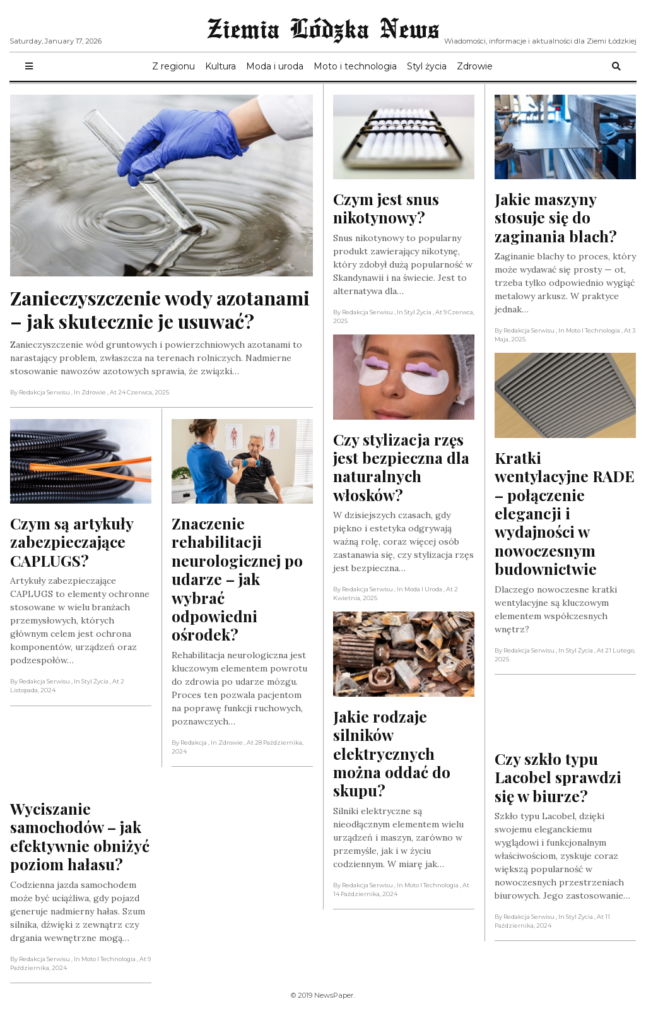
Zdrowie (475, 66)
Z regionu (173, 66)
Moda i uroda (274, 66)
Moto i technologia (355, 66)
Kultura (220, 66)
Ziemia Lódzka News (323, 28)
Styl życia (427, 66)
